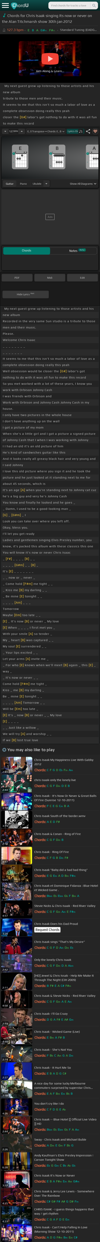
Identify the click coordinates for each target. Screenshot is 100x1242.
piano (23, 183)
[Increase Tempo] (21, 131)
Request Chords (47, 930)
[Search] (93, 5)
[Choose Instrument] (46, 184)
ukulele (37, 183)
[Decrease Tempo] (5, 131)
